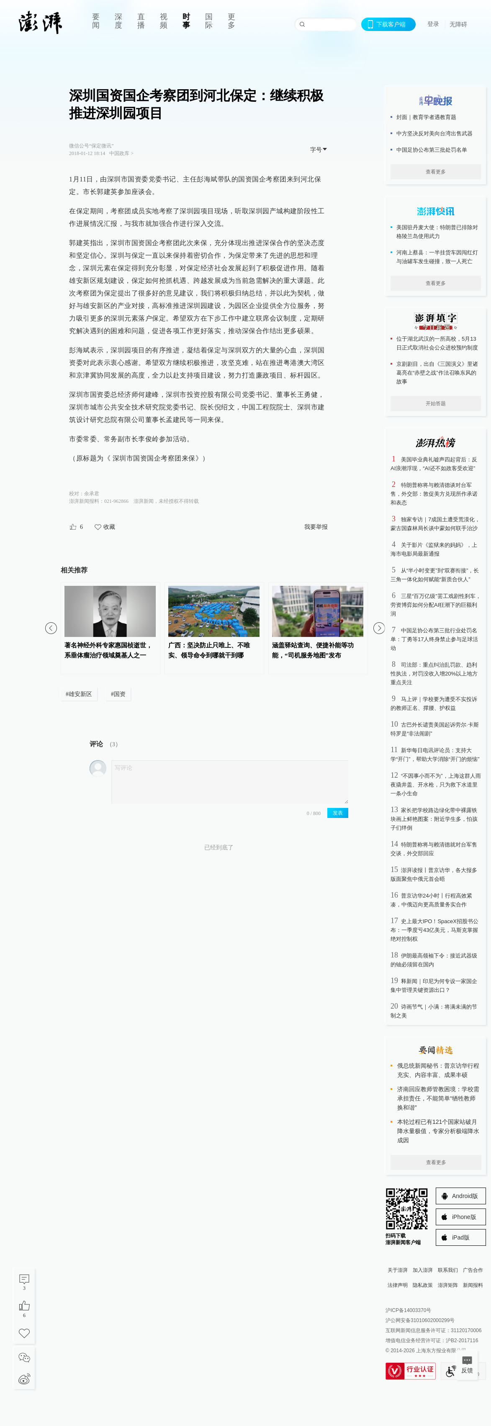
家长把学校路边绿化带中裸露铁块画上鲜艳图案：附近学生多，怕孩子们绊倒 (434, 819)
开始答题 (436, 403)
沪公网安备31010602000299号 (420, 1320)
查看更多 (436, 172)
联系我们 (448, 1270)
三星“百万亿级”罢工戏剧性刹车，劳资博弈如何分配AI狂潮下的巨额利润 (436, 605)
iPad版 (461, 1237)
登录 (433, 24)
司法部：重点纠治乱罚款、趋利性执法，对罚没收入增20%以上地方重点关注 (434, 674)
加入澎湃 (423, 1270)
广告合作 (473, 1270)
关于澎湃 (398, 1270)
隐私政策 (423, 1285)
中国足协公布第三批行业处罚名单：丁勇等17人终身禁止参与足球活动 (434, 639)
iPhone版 (464, 1217)
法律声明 (398, 1285)
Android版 (465, 1196)
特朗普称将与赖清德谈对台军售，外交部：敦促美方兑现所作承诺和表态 (434, 494)
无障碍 (458, 24)
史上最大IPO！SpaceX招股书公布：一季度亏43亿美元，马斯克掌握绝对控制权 (434, 930)
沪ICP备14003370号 (408, 1310)
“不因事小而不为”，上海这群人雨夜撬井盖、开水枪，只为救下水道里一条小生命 (436, 785)
